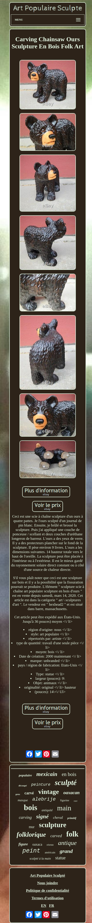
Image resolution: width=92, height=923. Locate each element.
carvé (29, 793)
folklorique (31, 834)
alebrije (44, 799)
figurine (64, 800)
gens (18, 794)
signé (42, 816)
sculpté (65, 782)
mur (32, 827)
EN (43, 905)
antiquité (47, 810)
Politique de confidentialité (47, 890)
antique (67, 842)
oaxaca (37, 844)
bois (30, 807)
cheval (58, 817)
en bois (69, 774)
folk (72, 834)
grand (66, 851)
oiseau (50, 844)
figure (23, 844)
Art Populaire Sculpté (47, 875)
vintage (48, 791)
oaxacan (71, 792)
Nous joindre (47, 883)
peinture (40, 784)
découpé (23, 785)
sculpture (52, 825)
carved (56, 835)
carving (25, 817)
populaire (25, 775)
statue (60, 857)
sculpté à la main (40, 858)
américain (50, 852)
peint (31, 851)
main (64, 808)
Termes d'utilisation (47, 898)
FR (51, 905)
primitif (71, 818)
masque (23, 800)
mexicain (46, 774)
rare (75, 801)
